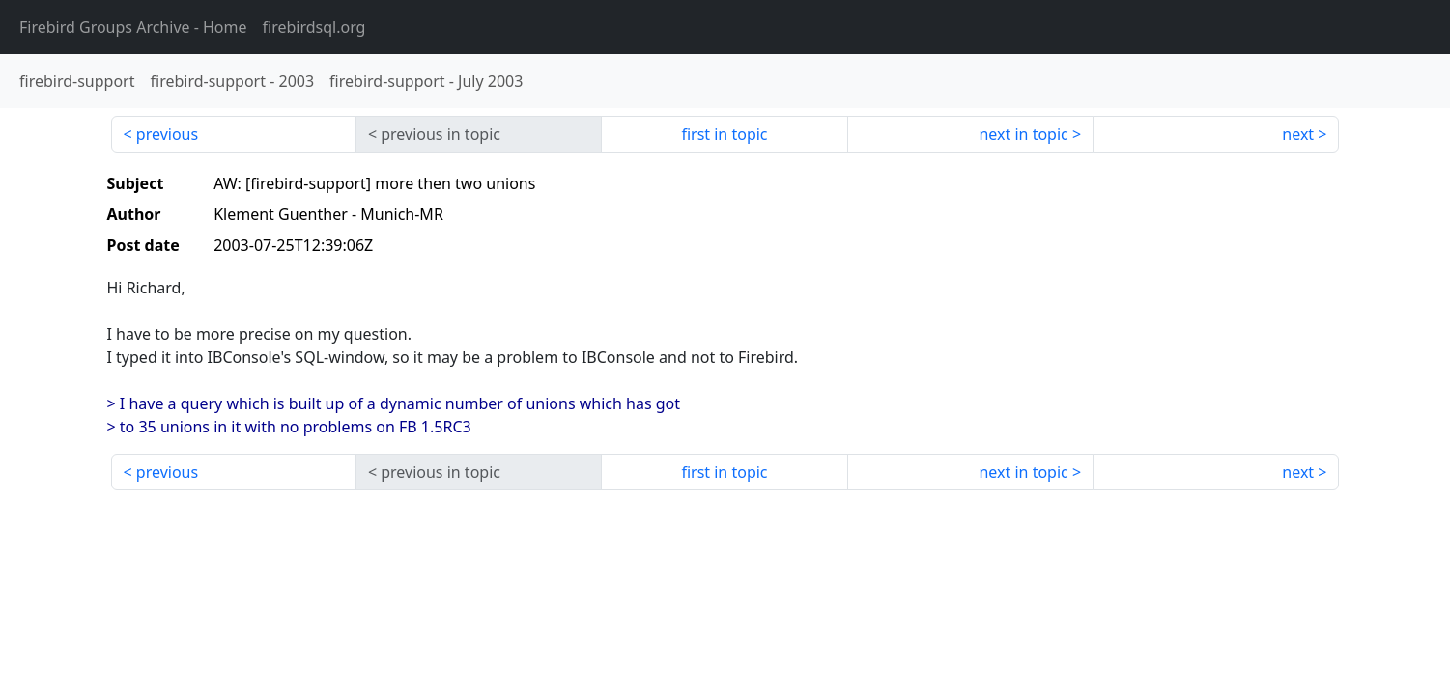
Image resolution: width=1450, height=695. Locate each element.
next (1298, 134)
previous (167, 134)
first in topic (724, 134)
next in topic (1023, 134)
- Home (133, 27)
